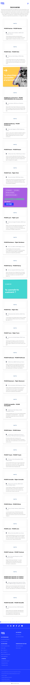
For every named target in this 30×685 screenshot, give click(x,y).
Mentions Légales (4, 675)
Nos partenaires (4, 663)
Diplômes (16, 190)
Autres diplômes (4, 656)
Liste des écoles (6, 621)
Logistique (13, 621)
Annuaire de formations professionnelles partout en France (10, 673)
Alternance (9, 190)
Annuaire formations (5, 639)
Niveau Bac (3, 648)
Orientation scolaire (11, 195)
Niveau (18, 621)
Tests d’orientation (19, 645)
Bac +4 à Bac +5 (4, 652)
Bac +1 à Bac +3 (4, 650)
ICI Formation (18, 671)
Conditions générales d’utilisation (6, 677)
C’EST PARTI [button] (9, 204)
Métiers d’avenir (10, 192)
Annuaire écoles (4, 641)
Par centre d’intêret (20, 636)
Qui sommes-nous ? (5, 660)
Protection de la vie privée (5, 679)
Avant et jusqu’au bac (5, 645)
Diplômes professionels (5, 654)
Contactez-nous (4, 665)
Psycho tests (18, 648)
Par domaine (18, 634)
